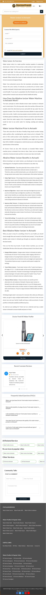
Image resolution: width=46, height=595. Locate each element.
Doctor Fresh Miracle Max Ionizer (23, 343)
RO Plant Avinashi (26, 461)
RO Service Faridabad (20, 566)
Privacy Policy (39, 588)
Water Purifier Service (9, 445)
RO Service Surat (30, 566)
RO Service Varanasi (7, 576)
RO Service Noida (28, 563)
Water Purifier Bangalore (8, 525)
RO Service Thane (7, 571)
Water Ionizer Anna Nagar (27, 453)
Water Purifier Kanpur (20, 530)
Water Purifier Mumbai (18, 522)
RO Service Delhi (17, 558)
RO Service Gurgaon (7, 558)
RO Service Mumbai (27, 558)
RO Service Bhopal (36, 571)
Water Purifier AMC (26, 445)
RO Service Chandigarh (8, 579)
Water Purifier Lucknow (8, 530)
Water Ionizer (30, 545)
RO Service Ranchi (7, 574)
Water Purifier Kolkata (29, 528)
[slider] (22, 349)
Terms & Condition (30, 588)
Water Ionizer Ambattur (9, 453)
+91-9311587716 (8, 1)
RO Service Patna (16, 571)
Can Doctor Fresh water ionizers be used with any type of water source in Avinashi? (21, 427)
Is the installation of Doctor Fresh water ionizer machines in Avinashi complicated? (22, 414)
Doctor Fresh (21, 588)
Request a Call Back (20, 22)
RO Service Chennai (7, 563)
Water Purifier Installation (30, 510)
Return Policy (20, 591)
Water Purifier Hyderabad (21, 525)
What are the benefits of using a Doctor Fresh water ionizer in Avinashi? (22, 407)
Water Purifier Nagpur (31, 530)
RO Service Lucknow (26, 568)
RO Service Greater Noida (19, 574)
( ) (33, 6)
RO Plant (15, 545)
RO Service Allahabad (18, 576)
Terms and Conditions (17, 50)
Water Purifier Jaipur (18, 528)
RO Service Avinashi (8, 461)
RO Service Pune (6, 568)
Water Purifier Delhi (7, 522)
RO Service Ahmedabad (31, 561)
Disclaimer (26, 591)
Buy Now (23, 358)
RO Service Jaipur (16, 568)
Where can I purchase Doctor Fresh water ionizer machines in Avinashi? (22, 401)
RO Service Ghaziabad (8, 566)
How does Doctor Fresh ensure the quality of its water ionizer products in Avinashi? (22, 421)
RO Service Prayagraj (30, 576)
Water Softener (22, 545)
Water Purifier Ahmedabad (35, 525)
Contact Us (37, 545)
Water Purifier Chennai (30, 522)
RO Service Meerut (30, 574)
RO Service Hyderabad (19, 561)
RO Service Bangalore (8, 561)
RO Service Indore (26, 571)
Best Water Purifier (7, 545)
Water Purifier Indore (8, 533)
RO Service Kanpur (36, 568)
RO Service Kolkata (17, 563)
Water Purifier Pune (7, 528)
